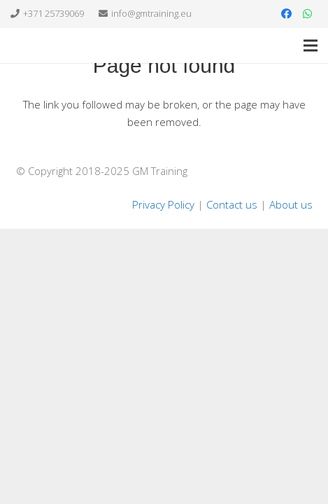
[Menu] (310, 45)
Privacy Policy (163, 204)
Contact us (231, 204)
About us (291, 204)
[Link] (34, 45)
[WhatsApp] (307, 14)
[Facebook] (286, 14)
